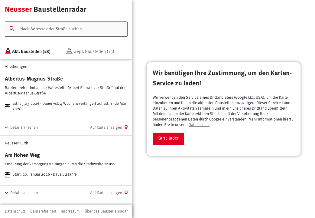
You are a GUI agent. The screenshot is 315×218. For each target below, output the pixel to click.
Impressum (70, 211)
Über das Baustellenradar (106, 211)
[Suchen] (12, 29)
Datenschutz (199, 125)
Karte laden (169, 138)
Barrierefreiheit (43, 211)
